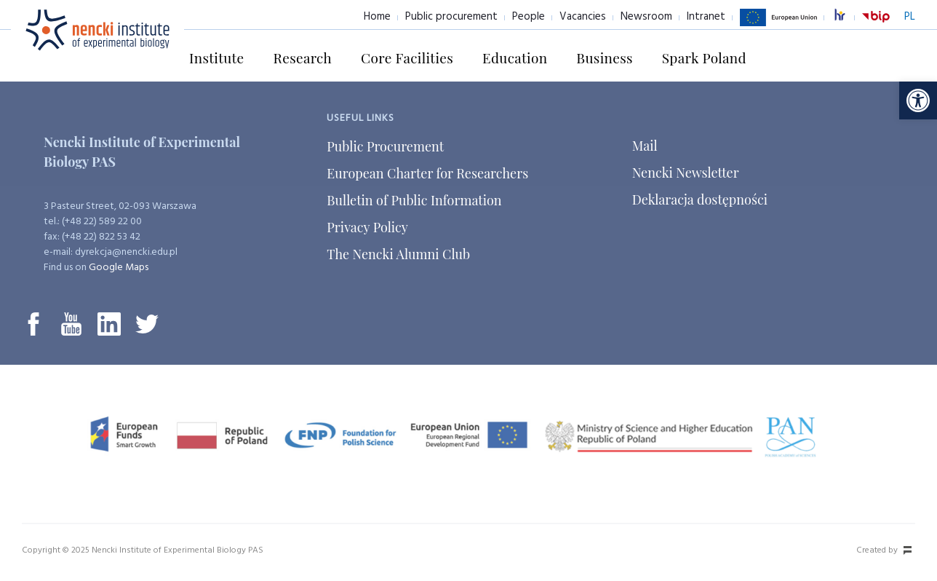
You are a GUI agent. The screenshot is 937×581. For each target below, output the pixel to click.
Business (604, 57)
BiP (876, 25)
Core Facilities (407, 57)
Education (514, 57)
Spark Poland (704, 57)
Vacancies (582, 16)
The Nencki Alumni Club (398, 254)
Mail (645, 145)
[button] (918, 100)
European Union (778, 25)
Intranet (706, 16)
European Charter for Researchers (427, 173)
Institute (216, 57)
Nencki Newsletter (685, 172)
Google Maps (118, 267)
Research (303, 57)
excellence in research (847, 17)
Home (377, 16)
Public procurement (451, 16)
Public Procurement (385, 146)
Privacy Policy (367, 227)
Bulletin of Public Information (414, 200)
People (528, 16)
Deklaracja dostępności (699, 199)
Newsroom (646, 16)
